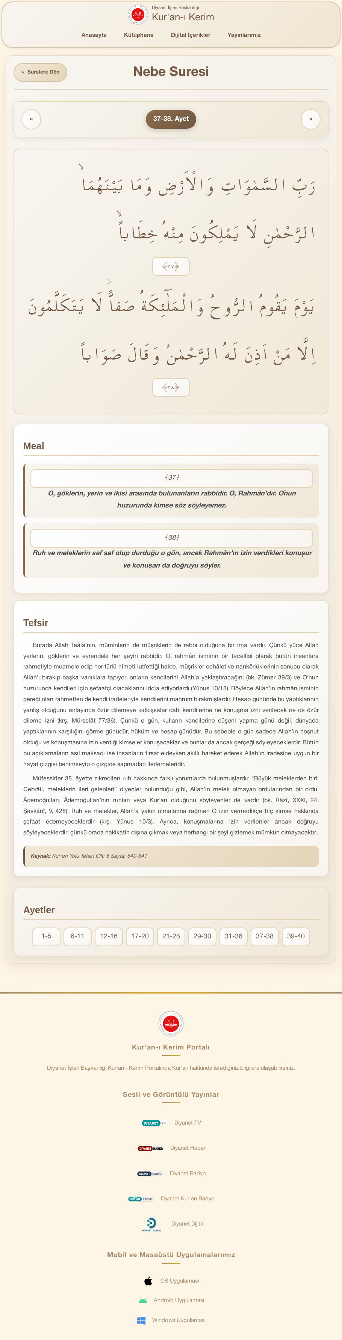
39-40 (296, 937)
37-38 (265, 937)
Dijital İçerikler (190, 35)
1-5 (46, 937)
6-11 (78, 937)
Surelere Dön (41, 72)
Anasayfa (94, 35)
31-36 (233, 937)
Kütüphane (139, 35)
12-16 (109, 937)
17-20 (140, 937)
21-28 (171, 937)
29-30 (202, 937)
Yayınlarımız (244, 35)
